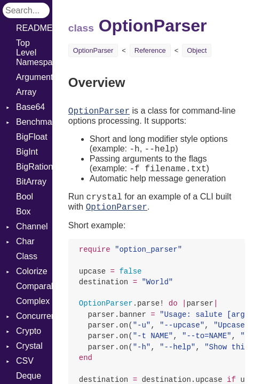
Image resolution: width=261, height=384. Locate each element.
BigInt (27, 151)
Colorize (32, 271)
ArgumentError (34, 77)
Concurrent (34, 316)
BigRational (34, 166)
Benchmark (34, 121)
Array (26, 92)
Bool (24, 196)
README (34, 28)
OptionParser (93, 50)
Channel (32, 226)
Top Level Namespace (34, 52)
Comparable (34, 286)
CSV (25, 360)
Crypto (28, 330)
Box (23, 211)
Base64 (30, 106)
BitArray (31, 181)
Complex (33, 301)
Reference (150, 50)
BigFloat (32, 136)
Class (26, 256)
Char (25, 241)
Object (197, 50)
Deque (28, 375)
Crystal (29, 345)
